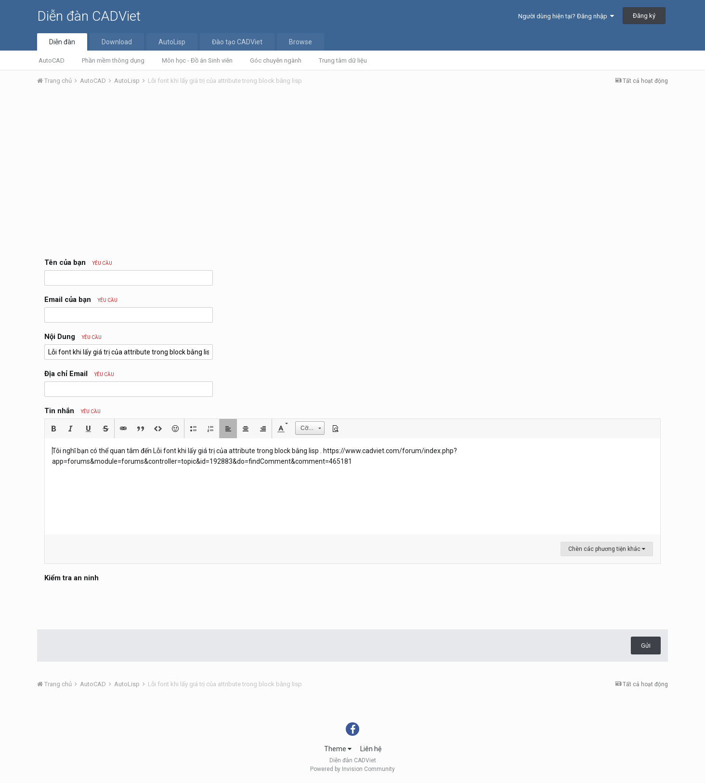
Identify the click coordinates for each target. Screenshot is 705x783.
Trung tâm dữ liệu (343, 60)
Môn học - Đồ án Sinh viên (197, 60)
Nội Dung (73, 336)
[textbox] (352, 486)
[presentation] (117, 603)
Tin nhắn (72, 410)
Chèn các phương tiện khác (606, 549)
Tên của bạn (78, 262)
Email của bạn (81, 299)
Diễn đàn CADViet (89, 16)
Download (117, 42)
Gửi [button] (646, 645)
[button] (53, 428)
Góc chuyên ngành (275, 60)
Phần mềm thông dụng (113, 60)
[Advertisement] (352, 165)
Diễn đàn (62, 42)
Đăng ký (644, 15)
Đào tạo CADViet (237, 42)
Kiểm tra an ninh (71, 578)
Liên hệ (370, 749)
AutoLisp (171, 42)
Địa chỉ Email (79, 373)
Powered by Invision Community (352, 769)
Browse (300, 42)
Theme (338, 749)
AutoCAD (52, 60)
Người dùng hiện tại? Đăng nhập (566, 16)
